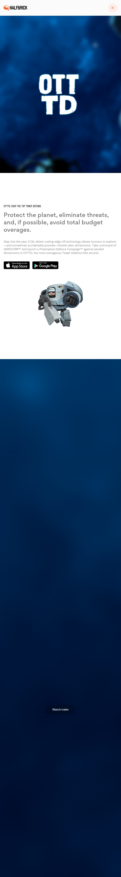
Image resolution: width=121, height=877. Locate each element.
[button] (112, 8)
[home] (15, 8)
